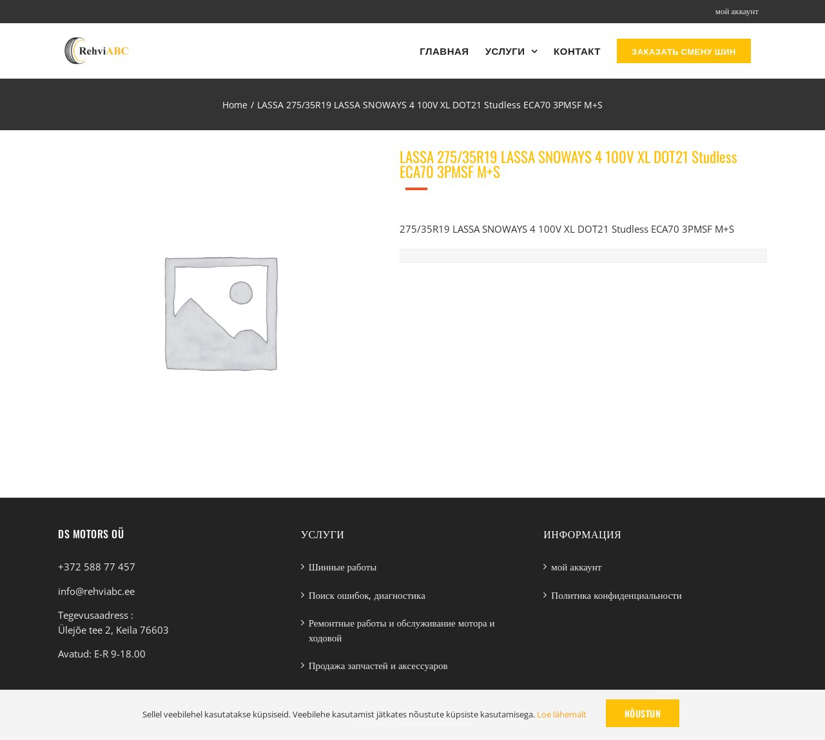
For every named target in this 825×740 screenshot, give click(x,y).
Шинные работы (343, 566)
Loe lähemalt (562, 714)
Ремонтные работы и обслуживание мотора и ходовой (402, 630)
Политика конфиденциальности (616, 595)
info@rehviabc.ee (96, 591)
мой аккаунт (576, 566)
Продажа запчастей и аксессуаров (378, 665)
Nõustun (643, 713)
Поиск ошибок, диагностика (367, 595)
